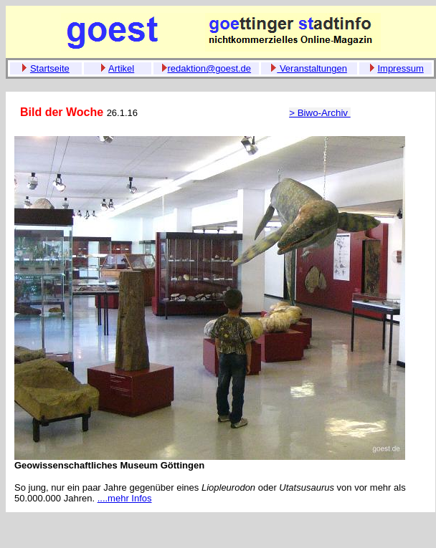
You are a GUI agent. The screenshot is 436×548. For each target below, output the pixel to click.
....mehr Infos (125, 498)
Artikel (121, 68)
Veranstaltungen (312, 68)
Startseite (50, 68)
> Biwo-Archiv (320, 112)
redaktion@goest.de (210, 68)
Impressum (400, 68)
